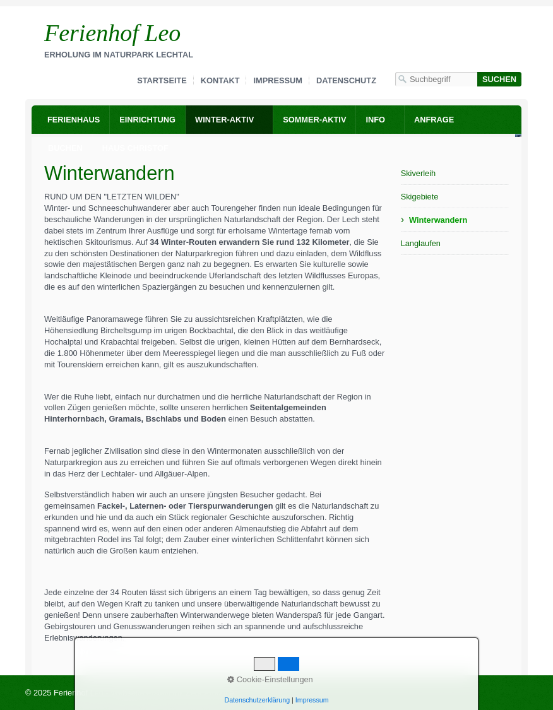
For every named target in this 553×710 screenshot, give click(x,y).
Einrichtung (147, 119)
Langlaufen (421, 243)
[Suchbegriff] (436, 79)
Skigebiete (420, 196)
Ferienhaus (73, 119)
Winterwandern (438, 220)
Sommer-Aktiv (314, 119)
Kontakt (220, 80)
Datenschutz (346, 80)
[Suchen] (499, 79)
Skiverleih (418, 173)
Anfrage (434, 119)
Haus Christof (135, 148)
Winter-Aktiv (224, 119)
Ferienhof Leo (112, 33)
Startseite (162, 80)
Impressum (277, 80)
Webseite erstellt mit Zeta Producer (173, 692)
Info (375, 119)
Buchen (65, 148)
